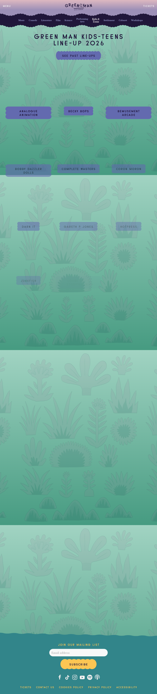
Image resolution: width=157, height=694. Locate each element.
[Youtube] (82, 677)
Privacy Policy (99, 687)
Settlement (109, 20)
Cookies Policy (71, 687)
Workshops (137, 20)
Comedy (33, 20)
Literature (46, 20)
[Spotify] (89, 677)
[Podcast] (97, 677)
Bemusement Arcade (128, 112)
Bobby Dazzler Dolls (28, 170)
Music (21, 20)
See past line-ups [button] (78, 55)
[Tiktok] (67, 677)
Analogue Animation (28, 112)
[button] (7, 6)
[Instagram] (74, 677)
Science (68, 20)
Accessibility (126, 687)
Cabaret (123, 20)
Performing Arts (82, 20)
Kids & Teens (96, 20)
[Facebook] (60, 677)
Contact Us (45, 687)
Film (58, 20)
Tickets (148, 5)
